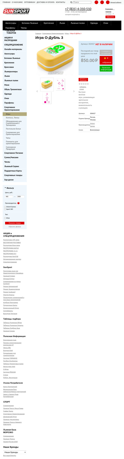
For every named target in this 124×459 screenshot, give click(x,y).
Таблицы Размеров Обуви (12, 323)
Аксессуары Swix (9, 367)
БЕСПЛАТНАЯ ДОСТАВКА (12, 243)
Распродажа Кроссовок (11, 245)
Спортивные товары (13, 175)
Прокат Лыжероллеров (11, 289)
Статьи (5, 375)
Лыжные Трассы (9, 439)
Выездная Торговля (10, 314)
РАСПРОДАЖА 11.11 (10, 251)
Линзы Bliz (7, 348)
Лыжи (7, 76)
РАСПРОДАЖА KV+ (9, 254)
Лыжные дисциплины (11, 419)
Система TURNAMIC (10, 358)
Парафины (9, 103)
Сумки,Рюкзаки (11, 157)
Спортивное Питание (13, 153)
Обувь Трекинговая (13, 89)
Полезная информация (106, 68)
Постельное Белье (13, 129)
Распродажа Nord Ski (10, 256)
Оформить (110, 17)
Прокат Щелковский (10, 286)
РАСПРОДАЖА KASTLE (11, 248)
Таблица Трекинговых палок (13, 364)
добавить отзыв (82, 88)
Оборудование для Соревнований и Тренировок (13, 123)
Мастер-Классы (8, 295)
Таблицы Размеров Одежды (13, 325)
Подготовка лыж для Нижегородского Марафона (13, 272)
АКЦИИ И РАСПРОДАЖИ (10, 39)
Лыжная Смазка (9, 331)
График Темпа (8, 411)
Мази (6, 85)
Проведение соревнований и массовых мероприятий (13, 299)
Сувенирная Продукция (11, 148)
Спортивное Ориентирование (12, 108)
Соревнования (8, 406)
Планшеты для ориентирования (13, 142)
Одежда (8, 94)
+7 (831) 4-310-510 (78, 9)
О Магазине (17, 2)
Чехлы (7, 162)
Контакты (60, 2)
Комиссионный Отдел (11, 308)
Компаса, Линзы (12, 117)
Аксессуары (9, 53)
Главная (6, 2)
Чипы (8, 138)
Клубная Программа (10, 302)
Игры (8, 114)
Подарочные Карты (13, 171)
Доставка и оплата (45, 2)
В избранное (107, 60)
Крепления (9, 62)
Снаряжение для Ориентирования (13, 133)
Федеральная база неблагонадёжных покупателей (14, 390)
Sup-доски (8, 179)
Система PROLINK (9, 372)
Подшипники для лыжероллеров (9, 354)
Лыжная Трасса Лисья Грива (13, 408)
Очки (6, 98)
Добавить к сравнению (83, 79)
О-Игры (6, 369)
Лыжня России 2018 (10, 442)
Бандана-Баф (8, 350)
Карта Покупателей (10, 387)
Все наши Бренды (9, 456)
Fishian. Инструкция (10, 378)
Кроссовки (9, 67)
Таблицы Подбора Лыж (11, 328)
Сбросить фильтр (15, 227)
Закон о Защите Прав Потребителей (10, 395)
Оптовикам (29, 2)
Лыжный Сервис (11, 166)
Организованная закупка (12, 259)
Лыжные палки (11, 80)
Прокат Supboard (9, 292)
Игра (7, 218)
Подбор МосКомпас (10, 361)
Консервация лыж (9, 340)
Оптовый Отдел (8, 279)
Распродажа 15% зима (11, 240)
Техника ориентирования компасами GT (12, 344)
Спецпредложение (10, 262)
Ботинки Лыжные (12, 58)
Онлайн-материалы (13, 49)
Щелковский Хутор (10, 417)
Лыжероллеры (11, 71)
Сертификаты (8, 311)
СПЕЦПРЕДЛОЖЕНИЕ (13, 45)
